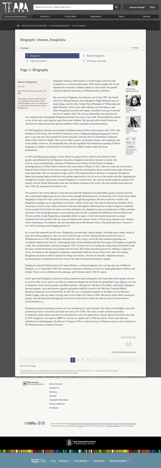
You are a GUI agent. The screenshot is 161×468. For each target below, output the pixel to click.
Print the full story (128, 337)
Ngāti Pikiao (59, 104)
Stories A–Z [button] (45, 16)
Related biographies (96, 55)
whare (43, 282)
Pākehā (85, 156)
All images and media (96, 61)
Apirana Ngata (49, 156)
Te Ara (53, 461)
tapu (89, 117)
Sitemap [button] (146, 16)
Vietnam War (99, 461)
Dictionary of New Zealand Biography (34, 25)
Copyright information (58, 400)
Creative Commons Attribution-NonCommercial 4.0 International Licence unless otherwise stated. (102, 424)
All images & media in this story (132, 91)
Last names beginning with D (59, 25)
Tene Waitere (120, 282)
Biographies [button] (96, 16)
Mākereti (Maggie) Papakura (95, 133)
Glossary (53, 392)
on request (79, 426)
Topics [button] (121, 16)
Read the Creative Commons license (35, 424)
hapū (114, 100)
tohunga (106, 110)
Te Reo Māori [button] (70, 16)
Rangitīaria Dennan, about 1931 (131, 132)
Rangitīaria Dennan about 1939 (131, 111)
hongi (84, 239)
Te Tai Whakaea (82, 461)
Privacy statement (57, 404)
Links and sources (38, 61)
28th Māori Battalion (120, 461)
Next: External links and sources (123, 352)
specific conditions (113, 426)
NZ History (65, 461)
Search (116, 7)
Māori (152, 7)
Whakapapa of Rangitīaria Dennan (131, 153)
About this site (55, 384)
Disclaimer (53, 408)
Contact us (54, 388)
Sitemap (52, 396)
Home (18, 26)
